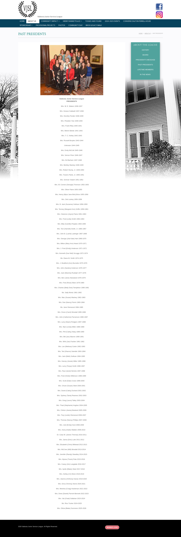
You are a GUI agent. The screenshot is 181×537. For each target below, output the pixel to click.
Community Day (75, 25)
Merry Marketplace (71, 21)
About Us (32, 21)
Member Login (112, 527)
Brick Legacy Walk (94, 25)
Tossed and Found (93, 21)
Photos (61, 25)
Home (22, 21)
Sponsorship (25, 25)
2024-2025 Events (112, 21)
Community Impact (49, 21)
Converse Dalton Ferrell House (137, 21)
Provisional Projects (45, 25)
